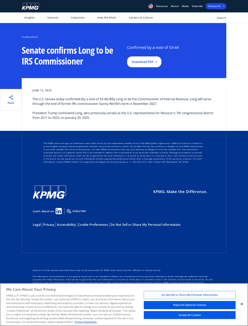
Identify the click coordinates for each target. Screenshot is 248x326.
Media (185, 6)
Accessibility (66, 225)
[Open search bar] (219, 19)
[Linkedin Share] (59, 211)
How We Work (106, 17)
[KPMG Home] (30, 6)
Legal (37, 225)
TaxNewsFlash (30, 37)
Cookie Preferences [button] (93, 225)
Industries (78, 17)
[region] (124, 304)
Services (52, 17)
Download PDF (143, 62)
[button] (150, 6)
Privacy (48, 225)
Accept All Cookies (190, 315)
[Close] (242, 304)
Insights (29, 17)
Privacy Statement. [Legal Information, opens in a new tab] (86, 322)
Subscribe (197, 6)
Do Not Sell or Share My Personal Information (145, 225)
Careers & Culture (141, 17)
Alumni (175, 6)
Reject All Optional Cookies (189, 305)
